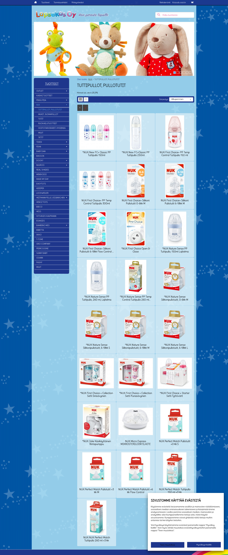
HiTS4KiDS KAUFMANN (46, 216)
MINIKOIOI (41, 174)
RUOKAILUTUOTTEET (47, 123)
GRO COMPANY (43, 244)
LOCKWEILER (42, 193)
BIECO (39, 207)
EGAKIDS (40, 220)
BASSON (40, 156)
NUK (38, 105)
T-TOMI (39, 239)
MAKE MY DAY (42, 179)
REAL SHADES (42, 170)
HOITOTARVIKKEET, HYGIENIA (52, 128)
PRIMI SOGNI (42, 248)
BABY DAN (40, 151)
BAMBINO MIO (43, 225)
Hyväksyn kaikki (204, 544)
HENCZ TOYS (42, 202)
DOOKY (39, 160)
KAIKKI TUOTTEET (44, 95)
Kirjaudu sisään (179, 2)
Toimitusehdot (60, 2)
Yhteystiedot (78, 2)
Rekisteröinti (165, 2)
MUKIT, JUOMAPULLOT (48, 114)
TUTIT (40, 119)
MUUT (40, 132)
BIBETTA (40, 230)
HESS (38, 211)
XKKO (39, 234)
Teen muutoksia (167, 544)
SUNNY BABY (41, 253)
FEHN (38, 146)
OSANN (39, 258)
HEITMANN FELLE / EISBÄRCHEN (50, 197)
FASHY (39, 262)
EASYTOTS (41, 183)
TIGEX (39, 142)
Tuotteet (45, 2)
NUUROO (40, 165)
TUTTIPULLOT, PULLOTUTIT (50, 109)
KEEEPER (40, 188)
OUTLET (39, 91)
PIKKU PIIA (41, 100)
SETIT (40, 137)
